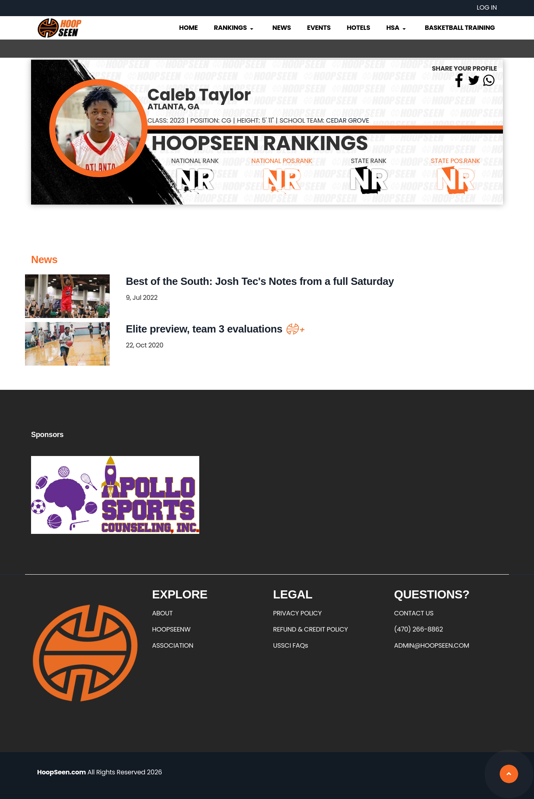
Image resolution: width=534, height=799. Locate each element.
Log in (487, 7)
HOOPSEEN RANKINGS (260, 143)
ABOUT (162, 613)
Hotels (358, 27)
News (281, 27)
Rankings (234, 27)
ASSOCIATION (172, 645)
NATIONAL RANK (195, 160)
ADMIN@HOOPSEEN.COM (431, 645)
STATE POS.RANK (455, 160)
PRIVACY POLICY (297, 613)
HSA (396, 27)
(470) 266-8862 (418, 629)
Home (188, 27)
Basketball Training (460, 27)
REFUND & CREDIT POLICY (310, 629)
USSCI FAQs (290, 645)
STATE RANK (368, 160)
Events (318, 27)
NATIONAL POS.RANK (281, 160)
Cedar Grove (347, 120)
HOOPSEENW (171, 629)
